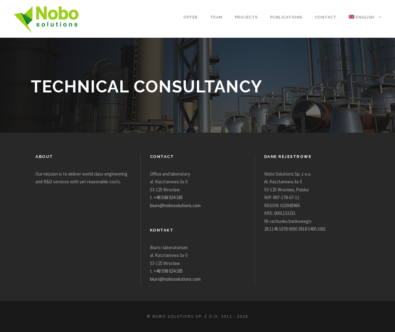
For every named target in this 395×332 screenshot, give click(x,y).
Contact (327, 17)
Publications (289, 17)
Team (222, 17)
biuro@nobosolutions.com (177, 205)
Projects (250, 17)
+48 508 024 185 (171, 197)
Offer (197, 17)
